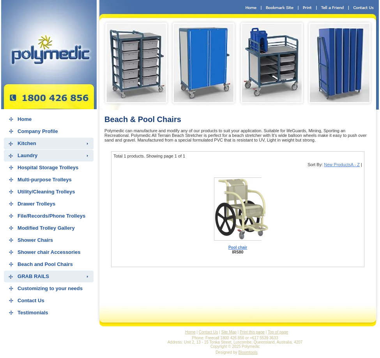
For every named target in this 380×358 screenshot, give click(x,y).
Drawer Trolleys (36, 204)
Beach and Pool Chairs (45, 264)
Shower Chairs (35, 240)
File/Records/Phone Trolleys (51, 216)
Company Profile (38, 131)
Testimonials (33, 312)
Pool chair (237, 247)
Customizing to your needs (50, 288)
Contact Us (31, 300)
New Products (337, 164)
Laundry (27, 155)
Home (25, 119)
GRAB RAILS (33, 276)
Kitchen (27, 143)
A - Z (355, 164)
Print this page (252, 332)
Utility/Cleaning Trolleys (46, 192)
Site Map (228, 332)
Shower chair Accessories (49, 252)
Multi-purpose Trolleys (45, 180)
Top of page (278, 332)
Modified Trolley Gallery (46, 228)
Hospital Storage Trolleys (48, 167)
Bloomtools (248, 352)
